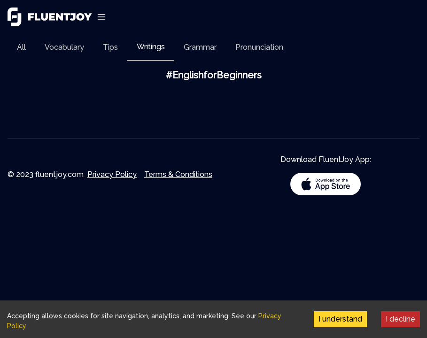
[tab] (21, 47)
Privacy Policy (112, 174)
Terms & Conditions (178, 174)
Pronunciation (259, 47)
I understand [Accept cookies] (340, 319)
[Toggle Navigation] (101, 17)
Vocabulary (64, 47)
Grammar (200, 47)
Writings (151, 46)
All (21, 47)
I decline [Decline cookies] (400, 319)
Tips (110, 47)
